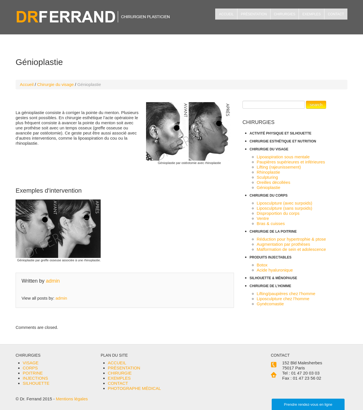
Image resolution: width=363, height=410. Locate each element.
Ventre (263, 218)
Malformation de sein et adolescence (291, 249)
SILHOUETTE (36, 383)
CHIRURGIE (120, 373)
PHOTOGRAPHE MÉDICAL (134, 388)
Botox (262, 264)
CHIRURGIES (284, 14)
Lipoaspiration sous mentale (283, 156)
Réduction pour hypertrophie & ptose (291, 239)
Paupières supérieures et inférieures (291, 161)
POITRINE (33, 373)
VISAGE (31, 362)
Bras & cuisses (271, 223)
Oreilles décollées (273, 182)
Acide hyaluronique (275, 270)
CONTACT (336, 14)
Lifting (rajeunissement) (279, 167)
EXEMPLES (311, 14)
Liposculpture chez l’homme (283, 298)
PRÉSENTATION (254, 14)
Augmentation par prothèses (283, 244)
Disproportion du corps (278, 213)
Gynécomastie (270, 303)
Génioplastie (268, 187)
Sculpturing (267, 177)
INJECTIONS (35, 378)
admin (53, 281)
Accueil (26, 84)
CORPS (30, 367)
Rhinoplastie (268, 172)
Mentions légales (72, 398)
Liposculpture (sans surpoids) (284, 208)
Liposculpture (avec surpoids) (284, 203)
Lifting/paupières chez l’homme (286, 293)
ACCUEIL (226, 14)
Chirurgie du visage (55, 84)
